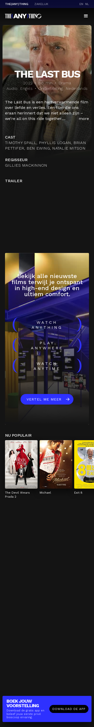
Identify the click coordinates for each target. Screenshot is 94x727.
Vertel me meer (44, 399)
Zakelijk (41, 4)
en (81, 4)
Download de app (68, 709)
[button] (86, 16)
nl (87, 4)
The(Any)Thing (16, 4)
